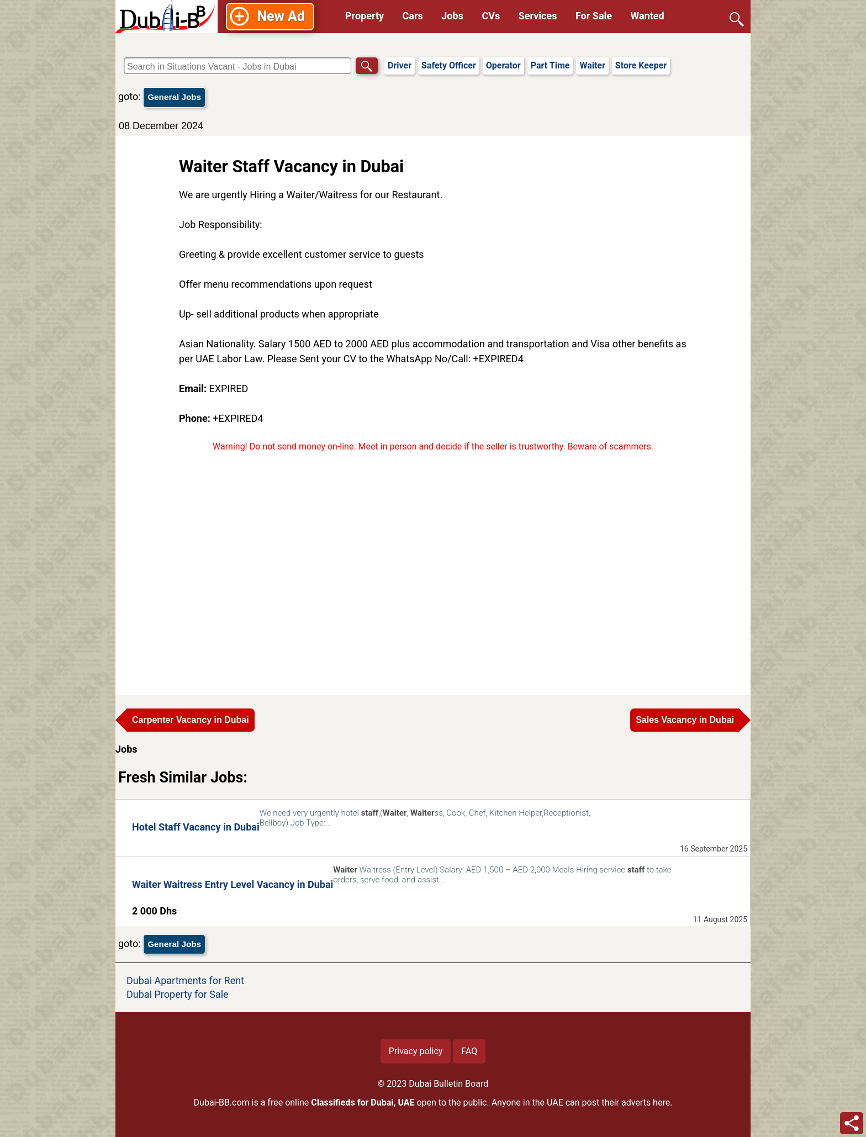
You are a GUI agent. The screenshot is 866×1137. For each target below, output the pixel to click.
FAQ (469, 1051)
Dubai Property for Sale (177, 994)
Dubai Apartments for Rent (185, 980)
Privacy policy (416, 1051)
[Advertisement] (433, 568)
